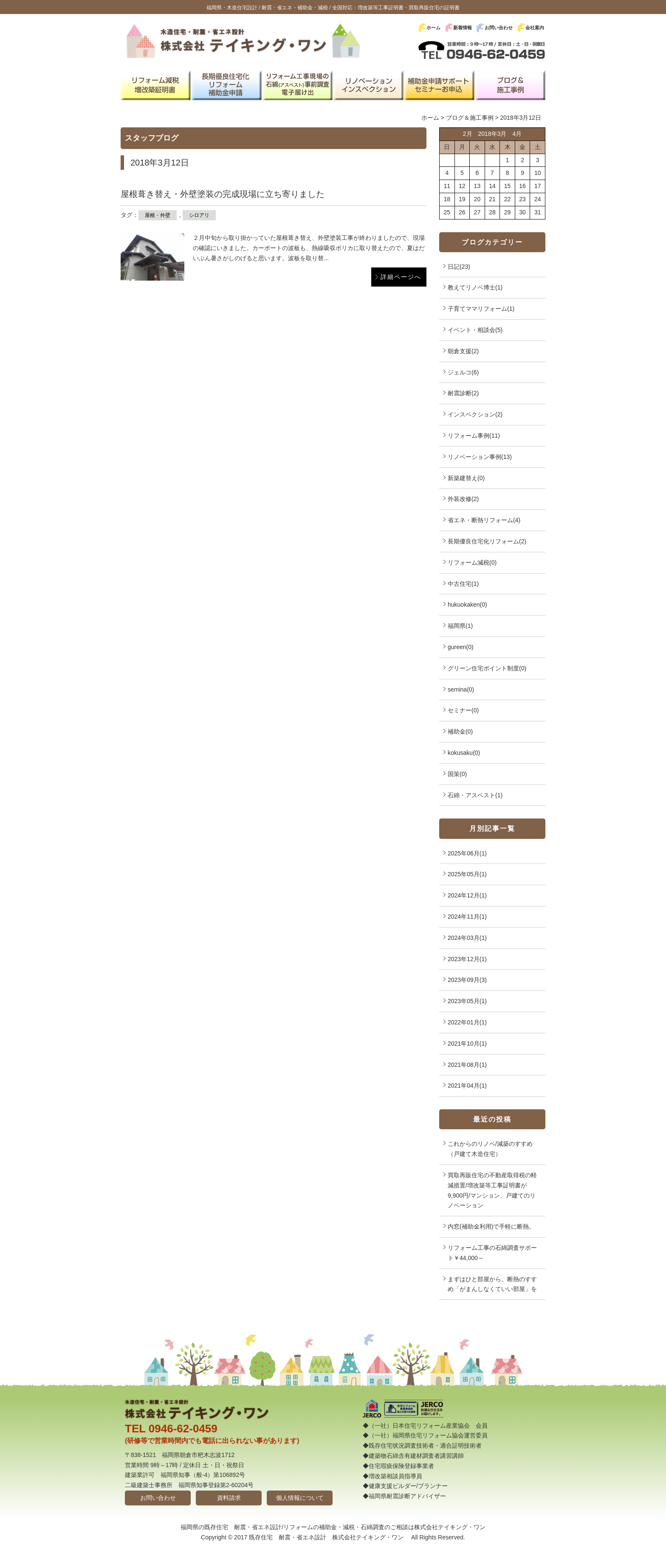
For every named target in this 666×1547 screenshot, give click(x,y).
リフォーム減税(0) (472, 562)
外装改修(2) (463, 498)
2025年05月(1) (467, 874)
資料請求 (229, 1497)
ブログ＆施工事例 (470, 117)
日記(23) (459, 266)
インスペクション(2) (475, 414)
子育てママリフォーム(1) (481, 308)
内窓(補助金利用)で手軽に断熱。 (491, 1226)
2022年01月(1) (467, 1022)
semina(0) (461, 689)
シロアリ (199, 215)
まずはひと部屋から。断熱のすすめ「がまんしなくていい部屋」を (492, 1284)
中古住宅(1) (463, 583)
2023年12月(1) (467, 959)
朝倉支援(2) (463, 351)
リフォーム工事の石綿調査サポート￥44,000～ (492, 1252)
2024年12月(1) (467, 895)
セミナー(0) (463, 710)
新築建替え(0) (466, 478)
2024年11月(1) (467, 916)
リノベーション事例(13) (480, 456)
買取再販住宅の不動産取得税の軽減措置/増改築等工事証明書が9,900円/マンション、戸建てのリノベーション (492, 1190)
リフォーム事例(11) (474, 435)
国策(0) (457, 774)
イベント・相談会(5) (475, 329)
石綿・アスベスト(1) (475, 795)
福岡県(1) (460, 625)
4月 (517, 133)
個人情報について (300, 1497)
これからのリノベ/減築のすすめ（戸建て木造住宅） (490, 1148)
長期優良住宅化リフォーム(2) (487, 541)
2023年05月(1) (467, 1001)
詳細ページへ (401, 276)
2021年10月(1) (467, 1043)
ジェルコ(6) (463, 372)
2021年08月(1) (467, 1064)
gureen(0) (461, 647)
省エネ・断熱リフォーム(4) (484, 520)
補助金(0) (460, 731)
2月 (467, 133)
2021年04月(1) (467, 1085)
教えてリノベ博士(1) (475, 287)
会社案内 (534, 27)
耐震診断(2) (463, 393)
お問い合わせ (499, 27)
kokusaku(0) (464, 752)
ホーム (433, 27)
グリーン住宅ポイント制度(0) (487, 668)
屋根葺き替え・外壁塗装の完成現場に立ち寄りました (223, 194)
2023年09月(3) (467, 979)
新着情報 (462, 27)
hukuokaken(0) (467, 604)
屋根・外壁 (157, 215)
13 (477, 186)
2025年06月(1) (467, 853)
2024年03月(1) (467, 937)
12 (462, 186)
